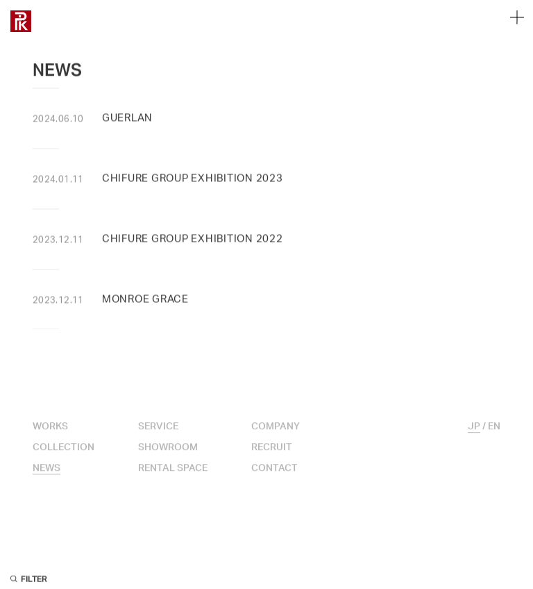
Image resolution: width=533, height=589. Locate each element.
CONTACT (274, 479)
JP (474, 437)
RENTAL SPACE (173, 479)
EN (494, 437)
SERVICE (158, 437)
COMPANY (275, 437)
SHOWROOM (168, 458)
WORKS (50, 437)
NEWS (46, 479)
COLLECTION (63, 458)
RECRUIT (271, 458)
